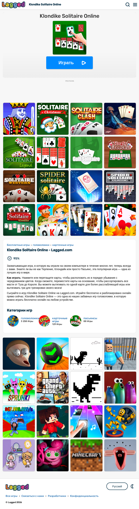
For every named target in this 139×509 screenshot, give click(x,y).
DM (132, 486)
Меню (135, 4)
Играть (66, 62)
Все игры (12, 496)
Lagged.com (18, 487)
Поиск (128, 4)
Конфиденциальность (84, 496)
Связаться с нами (32, 496)
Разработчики (57, 496)
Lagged (14, 5)
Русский (117, 486)
